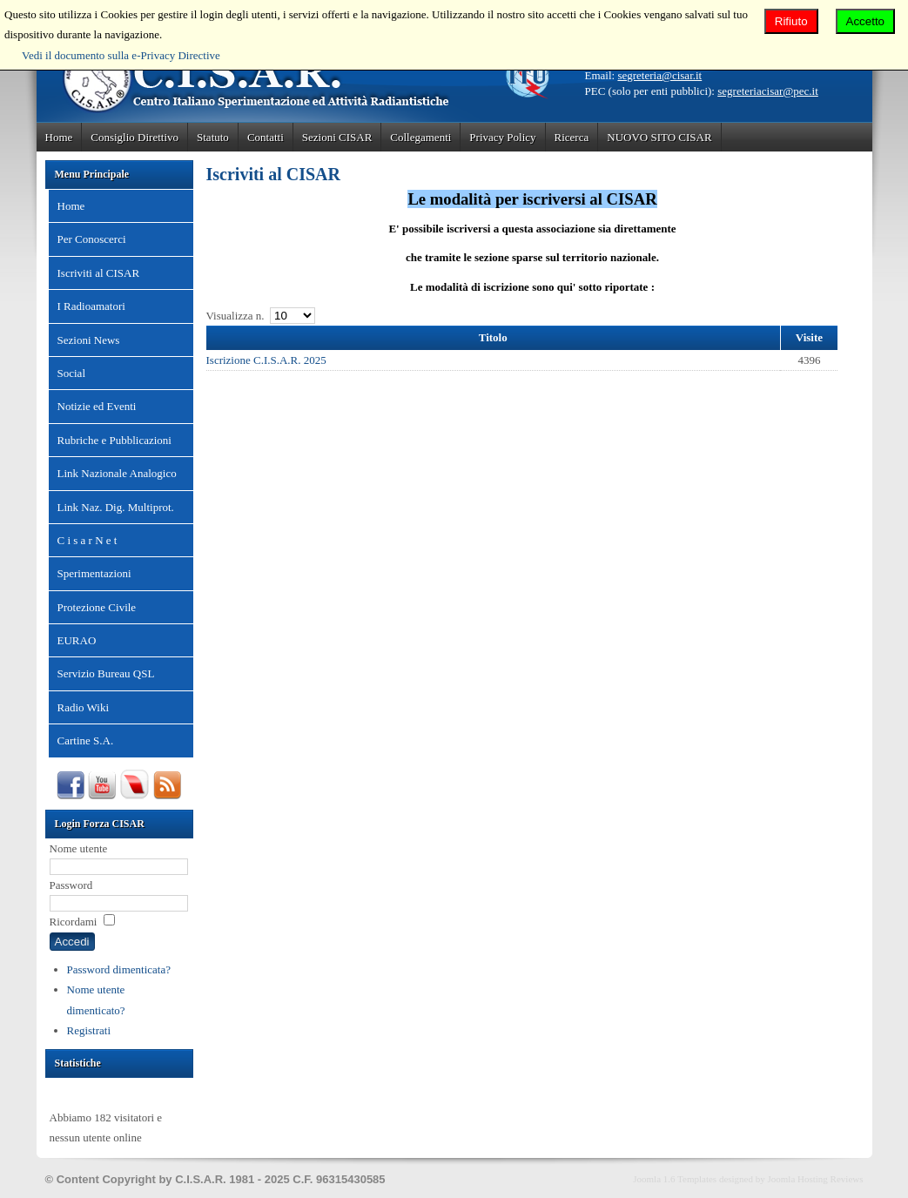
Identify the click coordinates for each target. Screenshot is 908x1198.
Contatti (265, 137)
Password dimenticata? (119, 969)
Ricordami (74, 921)
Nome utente (79, 848)
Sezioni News (88, 340)
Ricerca (572, 137)
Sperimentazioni (94, 573)
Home (59, 137)
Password (71, 885)
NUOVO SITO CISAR (659, 137)
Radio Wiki (83, 707)
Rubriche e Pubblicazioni (114, 440)
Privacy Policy (502, 137)
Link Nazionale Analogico (117, 473)
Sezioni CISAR (337, 137)
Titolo (493, 337)
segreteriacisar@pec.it (767, 91)
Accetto (865, 21)
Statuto (213, 137)
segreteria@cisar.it (659, 75)
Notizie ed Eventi (97, 406)
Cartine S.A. (85, 740)
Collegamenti (420, 137)
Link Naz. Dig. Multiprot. (115, 507)
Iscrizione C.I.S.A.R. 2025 (266, 360)
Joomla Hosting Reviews (816, 1179)
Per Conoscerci (91, 239)
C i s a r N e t (87, 540)
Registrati (89, 1030)
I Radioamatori (91, 306)
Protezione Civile (97, 607)
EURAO (77, 640)
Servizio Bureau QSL (106, 673)
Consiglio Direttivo (134, 137)
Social (71, 373)
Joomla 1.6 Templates (674, 1179)
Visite (809, 337)
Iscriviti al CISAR (98, 272)
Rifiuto (791, 21)
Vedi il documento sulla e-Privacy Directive (121, 55)
